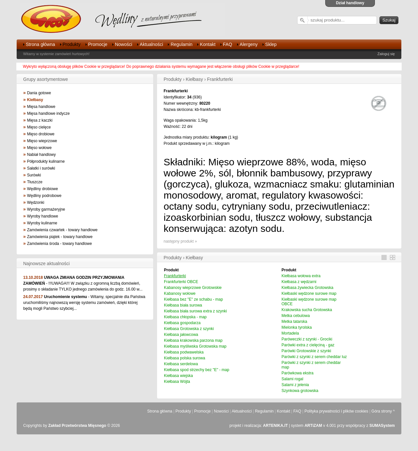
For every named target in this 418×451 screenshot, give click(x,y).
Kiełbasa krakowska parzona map (193, 340)
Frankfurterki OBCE (181, 281)
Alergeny (249, 44)
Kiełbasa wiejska (178, 375)
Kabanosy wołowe (180, 293)
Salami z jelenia (295, 385)
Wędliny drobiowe (42, 189)
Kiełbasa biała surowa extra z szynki (195, 311)
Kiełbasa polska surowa (184, 358)
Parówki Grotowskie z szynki (306, 351)
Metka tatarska (294, 321)
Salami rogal (292, 379)
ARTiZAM (313, 425)
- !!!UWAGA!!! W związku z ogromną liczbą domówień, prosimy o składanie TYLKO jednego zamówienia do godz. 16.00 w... (82, 283)
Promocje (97, 44)
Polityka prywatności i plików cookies (336, 411)
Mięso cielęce (39, 127)
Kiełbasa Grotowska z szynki (189, 328)
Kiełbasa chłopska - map (185, 317)
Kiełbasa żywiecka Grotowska (307, 287)
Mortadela (290, 333)
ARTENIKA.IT (275, 425)
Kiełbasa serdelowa (181, 364)
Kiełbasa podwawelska (183, 352)
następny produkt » (180, 241)
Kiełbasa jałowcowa (181, 334)
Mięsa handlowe (41, 106)
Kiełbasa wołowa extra (300, 276)
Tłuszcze (34, 182)
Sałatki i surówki (41, 168)
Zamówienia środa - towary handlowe (59, 243)
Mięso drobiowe (41, 134)
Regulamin (181, 44)
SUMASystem (382, 425)
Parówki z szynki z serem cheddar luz (314, 356)
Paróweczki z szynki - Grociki (306, 339)
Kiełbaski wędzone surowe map (308, 293)
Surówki (34, 175)
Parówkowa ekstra (297, 373)
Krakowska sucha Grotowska (306, 310)
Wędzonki (35, 202)
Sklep (271, 44)
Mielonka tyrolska (296, 327)
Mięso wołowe (39, 147)
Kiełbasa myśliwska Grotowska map (195, 346)
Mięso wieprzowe (42, 141)
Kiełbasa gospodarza (182, 323)
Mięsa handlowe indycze (48, 113)
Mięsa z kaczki (40, 120)
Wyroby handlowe (42, 216)
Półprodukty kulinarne (46, 161)
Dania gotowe (39, 93)
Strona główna (40, 44)
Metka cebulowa (295, 315)
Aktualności (151, 44)
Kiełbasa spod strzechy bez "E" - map (196, 370)
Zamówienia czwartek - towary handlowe (62, 230)
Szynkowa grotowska (299, 390)
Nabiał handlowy (41, 154)
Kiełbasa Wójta (177, 381)
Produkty (72, 44)
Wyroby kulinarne (42, 223)
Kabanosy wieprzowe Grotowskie (193, 287)
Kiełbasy (35, 100)
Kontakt (207, 44)
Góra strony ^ (383, 411)
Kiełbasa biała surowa (183, 305)
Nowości (123, 44)
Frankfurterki (175, 276)
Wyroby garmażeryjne (46, 209)
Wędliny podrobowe (44, 195)
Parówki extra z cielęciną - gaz (307, 345)
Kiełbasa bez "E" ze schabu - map (193, 299)
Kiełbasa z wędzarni (298, 281)
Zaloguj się (386, 54)
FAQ (227, 44)
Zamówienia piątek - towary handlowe (60, 236)
